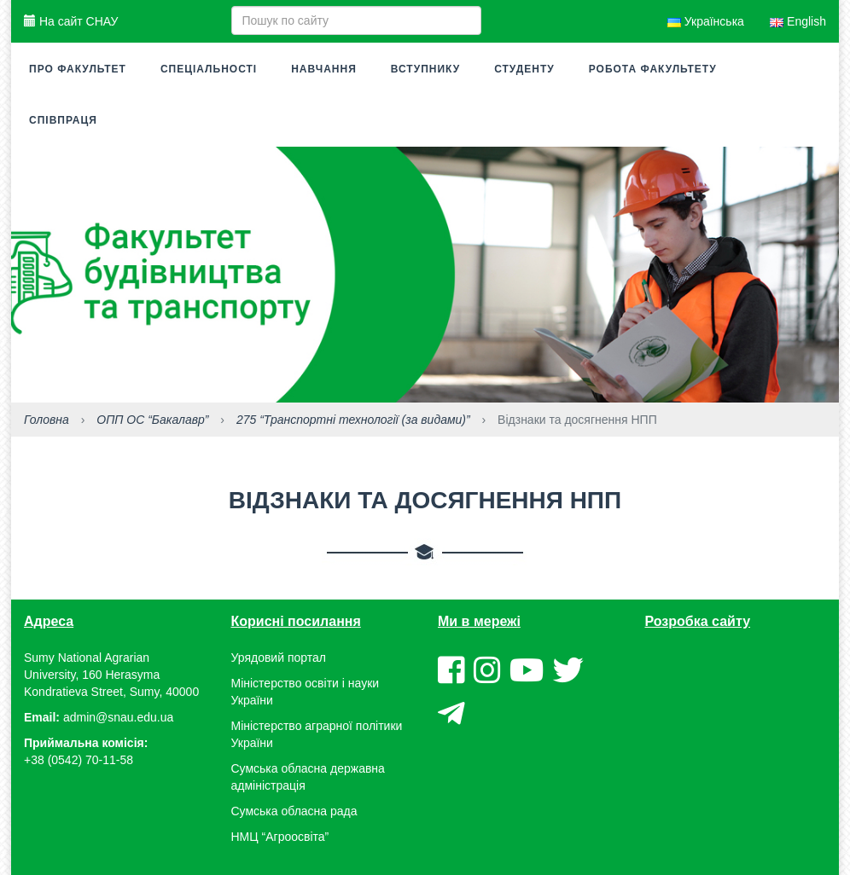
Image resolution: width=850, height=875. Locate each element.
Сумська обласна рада (294, 811)
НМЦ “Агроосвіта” (280, 836)
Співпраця (63, 120)
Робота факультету (653, 69)
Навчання (324, 69)
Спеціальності (208, 69)
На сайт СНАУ (71, 21)
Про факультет (77, 69)
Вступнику (425, 69)
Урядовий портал (278, 657)
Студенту (524, 69)
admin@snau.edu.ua (118, 717)
